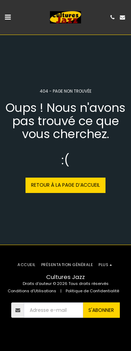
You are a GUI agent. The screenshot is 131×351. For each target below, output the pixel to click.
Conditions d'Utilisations (32, 291)
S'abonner (101, 310)
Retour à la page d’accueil (65, 184)
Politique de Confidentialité (92, 291)
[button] (8, 17)
